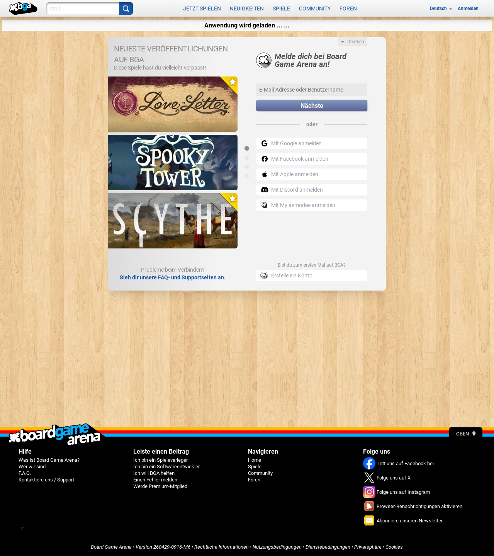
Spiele (281, 8)
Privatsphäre (368, 547)
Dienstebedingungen (328, 547)
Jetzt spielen (202, 8)
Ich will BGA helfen (154, 473)
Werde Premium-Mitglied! (160, 486)
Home (254, 460)
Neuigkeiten (247, 8)
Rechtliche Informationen (221, 547)
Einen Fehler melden (155, 480)
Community (315, 8)
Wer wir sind (32, 466)
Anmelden (468, 8)
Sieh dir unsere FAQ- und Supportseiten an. (173, 277)
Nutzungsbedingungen (277, 547)
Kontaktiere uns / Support (46, 480)
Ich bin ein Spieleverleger (160, 460)
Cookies (394, 547)
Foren (348, 8)
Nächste (311, 105)
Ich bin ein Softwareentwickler (166, 466)
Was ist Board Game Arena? (49, 460)
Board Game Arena (111, 547)
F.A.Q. (25, 473)
